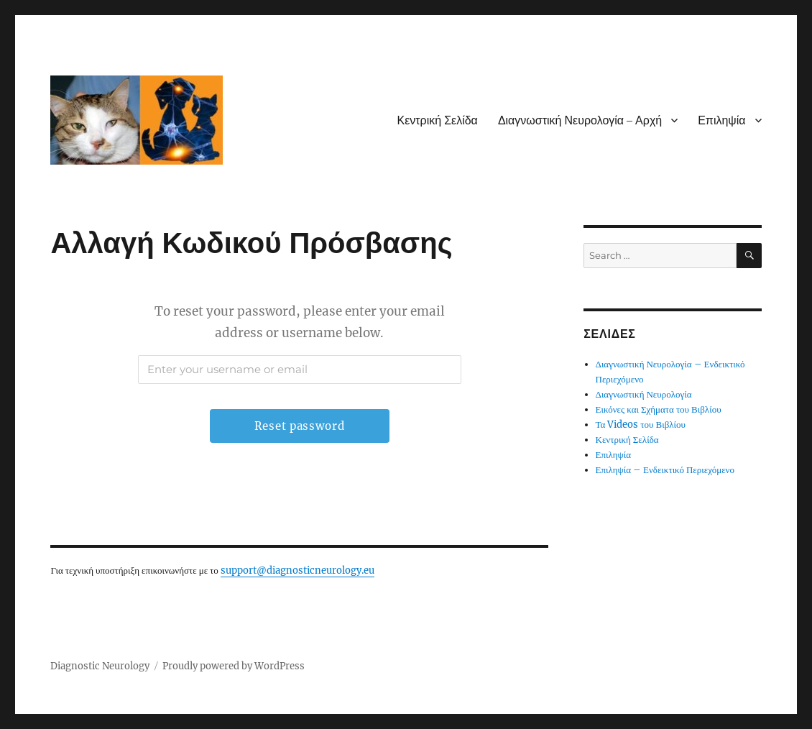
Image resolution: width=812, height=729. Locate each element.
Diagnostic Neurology (99, 666)
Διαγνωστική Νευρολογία (644, 394)
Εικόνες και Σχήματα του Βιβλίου (658, 409)
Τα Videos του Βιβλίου (641, 424)
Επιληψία (721, 120)
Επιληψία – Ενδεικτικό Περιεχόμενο (665, 470)
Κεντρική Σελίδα (437, 120)
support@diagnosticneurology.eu (297, 570)
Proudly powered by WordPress (233, 666)
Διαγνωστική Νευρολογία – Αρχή (580, 120)
